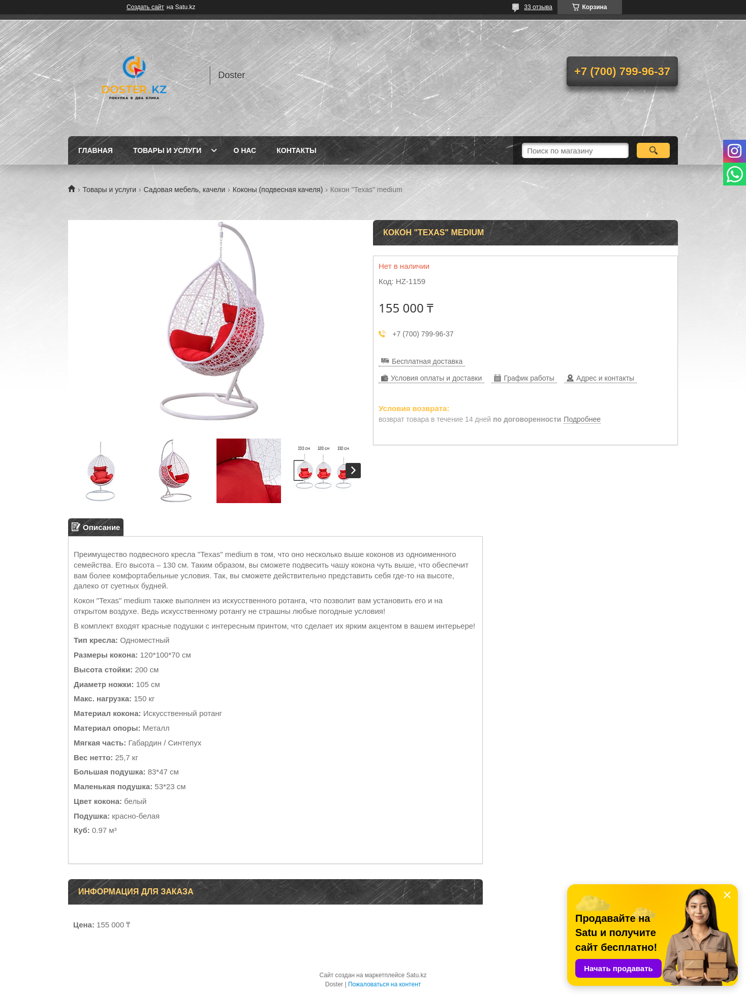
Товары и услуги (167, 150)
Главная (95, 150)
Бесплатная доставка (427, 361)
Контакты (296, 150)
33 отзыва (538, 7)
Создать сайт (145, 7)
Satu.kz (416, 975)
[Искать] (653, 150)
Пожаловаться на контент (384, 984)
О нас (244, 150)
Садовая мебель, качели (185, 189)
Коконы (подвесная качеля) (278, 189)
